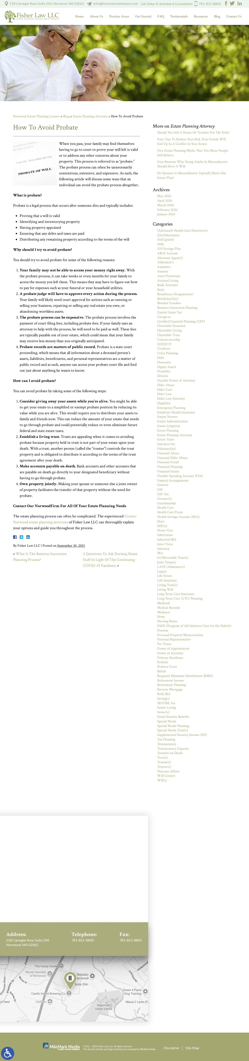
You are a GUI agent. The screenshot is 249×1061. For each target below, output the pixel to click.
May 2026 (164, 196)
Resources (201, 16)
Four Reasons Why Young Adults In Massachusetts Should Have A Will (192, 164)
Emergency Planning (171, 408)
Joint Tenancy (166, 562)
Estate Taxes (165, 439)
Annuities (163, 267)
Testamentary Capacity (173, 748)
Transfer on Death (170, 753)
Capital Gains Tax (169, 312)
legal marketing (115, 1049)
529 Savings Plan (169, 248)
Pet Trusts (164, 644)
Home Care (165, 530)
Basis (160, 289)
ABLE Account (167, 253)
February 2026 (167, 210)
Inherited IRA (166, 539)
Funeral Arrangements (173, 480)
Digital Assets (166, 367)
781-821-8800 (210, 4)
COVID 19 (164, 344)
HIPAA (162, 526)
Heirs (161, 521)
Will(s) (162, 780)
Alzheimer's (165, 262)
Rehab (161, 671)
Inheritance (165, 535)
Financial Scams (168, 471)
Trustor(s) (164, 767)
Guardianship (166, 503)
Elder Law (164, 394)
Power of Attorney (170, 653)
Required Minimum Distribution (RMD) (185, 676)
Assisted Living (167, 280)
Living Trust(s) (167, 585)
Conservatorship (168, 339)
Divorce (162, 376)
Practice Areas (119, 16)
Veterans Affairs (168, 771)
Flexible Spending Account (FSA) (180, 476)
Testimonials (179, 16)
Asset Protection (168, 276)
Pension (162, 630)
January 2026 (166, 214)
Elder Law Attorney (171, 398)
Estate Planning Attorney (90, 116)
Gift (160, 489)
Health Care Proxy (170, 512)
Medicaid (163, 603)
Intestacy (163, 548)
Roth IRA (164, 694)
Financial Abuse (168, 453)
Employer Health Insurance (176, 412)
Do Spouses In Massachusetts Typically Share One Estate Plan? (191, 175)
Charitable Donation (171, 326)
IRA (160, 553)
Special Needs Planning (173, 726)
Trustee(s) (164, 762)
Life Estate (164, 576)
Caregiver (164, 317)
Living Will (165, 589)
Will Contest (166, 775)
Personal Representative (174, 639)
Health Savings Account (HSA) (178, 517)
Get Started (143, 16)
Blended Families (169, 303)
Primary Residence (170, 657)
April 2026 (164, 200)
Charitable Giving (169, 330)
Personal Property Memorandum (180, 635)
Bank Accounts (167, 285)
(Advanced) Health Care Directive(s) (182, 230)
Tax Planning (166, 739)
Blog (217, 16)
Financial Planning (170, 467)
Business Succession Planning (177, 307)
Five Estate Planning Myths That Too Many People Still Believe (192, 153)
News (161, 616)
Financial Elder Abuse (172, 458)
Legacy (162, 571)
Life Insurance (167, 580)
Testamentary (166, 744)
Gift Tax (163, 494)
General (162, 485)
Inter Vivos (165, 544)
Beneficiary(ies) (167, 298)
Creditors (163, 348)
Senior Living (166, 707)
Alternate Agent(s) (170, 258)
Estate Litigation (168, 426)
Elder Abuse (165, 385)
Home (79, 16)
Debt (160, 357)
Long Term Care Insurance (175, 594)
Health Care (165, 507)
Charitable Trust (168, 335)
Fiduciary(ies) (166, 448)
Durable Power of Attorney (176, 380)
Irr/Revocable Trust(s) (172, 557)
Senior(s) (163, 712)
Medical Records (168, 607)
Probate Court (167, 666)
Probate (162, 662)
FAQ (160, 16)
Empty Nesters (167, 416)
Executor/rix (166, 444)
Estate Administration (172, 421)
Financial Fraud (168, 462)
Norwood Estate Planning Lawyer (36, 116)
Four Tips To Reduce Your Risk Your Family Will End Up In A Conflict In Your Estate (191, 141)
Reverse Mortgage (170, 689)
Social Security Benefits (173, 716)
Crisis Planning (167, 353)
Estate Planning (168, 430)
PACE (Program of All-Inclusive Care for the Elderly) (194, 626)
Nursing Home (167, 621)
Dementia (164, 362)
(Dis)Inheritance (168, 235)
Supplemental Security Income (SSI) (182, 735)
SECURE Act (166, 703)
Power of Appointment (173, 648)
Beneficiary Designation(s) (175, 294)
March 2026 (165, 205)
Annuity (162, 271)
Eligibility (163, 403)
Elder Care (164, 389)
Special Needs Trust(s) (172, 730)
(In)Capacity (165, 239)
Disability (163, 371)
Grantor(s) (164, 498)
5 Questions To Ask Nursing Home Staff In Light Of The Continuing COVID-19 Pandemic (110, 559)
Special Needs (166, 721)
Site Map (192, 1048)
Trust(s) (162, 757)
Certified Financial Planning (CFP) (181, 321)
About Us (96, 16)
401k (160, 244)
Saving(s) (163, 698)
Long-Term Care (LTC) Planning (179, 598)
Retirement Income (170, 680)
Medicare (163, 612)
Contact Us (234, 16)
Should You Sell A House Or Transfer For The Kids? (193, 132)
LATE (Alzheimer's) (171, 567)
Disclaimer (172, 1048)
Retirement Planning (171, 685)
